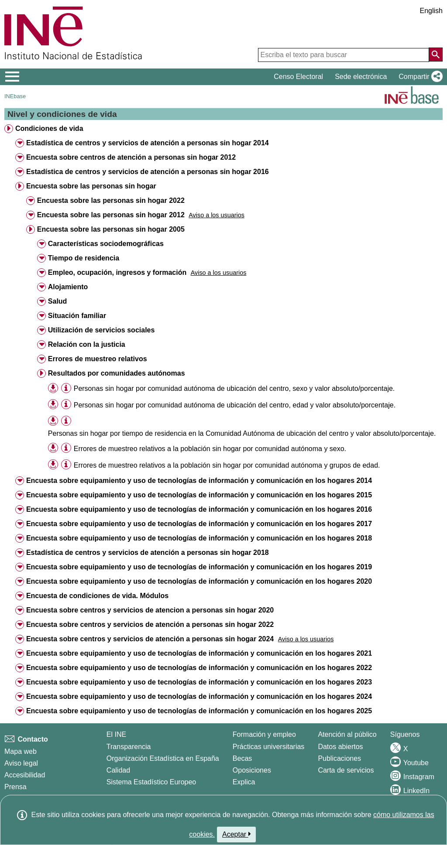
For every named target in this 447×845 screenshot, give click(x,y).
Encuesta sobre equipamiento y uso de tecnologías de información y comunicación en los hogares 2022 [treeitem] (199, 667)
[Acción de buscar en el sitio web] (436, 55)
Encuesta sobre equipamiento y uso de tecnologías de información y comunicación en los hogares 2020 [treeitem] (199, 581)
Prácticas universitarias (269, 746)
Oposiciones (252, 770)
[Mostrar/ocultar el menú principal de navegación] (12, 77)
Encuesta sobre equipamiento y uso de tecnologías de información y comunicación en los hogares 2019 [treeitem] (199, 567)
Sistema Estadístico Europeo (151, 782)
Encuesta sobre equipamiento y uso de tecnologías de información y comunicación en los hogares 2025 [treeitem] (199, 711)
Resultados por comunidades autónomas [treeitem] (116, 373)
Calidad (118, 770)
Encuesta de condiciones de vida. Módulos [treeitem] (97, 595)
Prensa (15, 786)
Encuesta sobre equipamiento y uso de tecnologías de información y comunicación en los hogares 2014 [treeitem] (199, 480)
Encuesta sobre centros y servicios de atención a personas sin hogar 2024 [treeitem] (150, 639)
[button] (419, 77)
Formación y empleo (264, 734)
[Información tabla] (66, 388)
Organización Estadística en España (163, 758)
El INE (116, 734)
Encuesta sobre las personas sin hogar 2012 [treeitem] (111, 215)
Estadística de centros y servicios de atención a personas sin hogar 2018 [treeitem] (147, 552)
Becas (242, 758)
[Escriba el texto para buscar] (343, 55)
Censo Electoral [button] (298, 76)
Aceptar (236, 834)
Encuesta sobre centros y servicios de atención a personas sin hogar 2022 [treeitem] (150, 624)
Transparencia (129, 746)
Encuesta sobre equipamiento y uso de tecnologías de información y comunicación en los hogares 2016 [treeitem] (199, 509)
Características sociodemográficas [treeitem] (106, 243)
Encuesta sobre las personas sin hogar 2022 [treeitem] (111, 200)
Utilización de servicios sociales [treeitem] (101, 330)
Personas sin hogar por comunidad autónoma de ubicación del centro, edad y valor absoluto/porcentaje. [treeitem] (234, 405)
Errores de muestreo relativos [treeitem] (97, 359)
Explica (244, 782)
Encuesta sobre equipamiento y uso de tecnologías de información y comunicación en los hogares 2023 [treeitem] (199, 682)
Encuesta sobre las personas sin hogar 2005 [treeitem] (111, 229)
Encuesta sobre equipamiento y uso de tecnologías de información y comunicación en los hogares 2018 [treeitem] (199, 538)
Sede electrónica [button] (361, 76)
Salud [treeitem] (57, 301)
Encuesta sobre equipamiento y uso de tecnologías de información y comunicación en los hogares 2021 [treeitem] (199, 653)
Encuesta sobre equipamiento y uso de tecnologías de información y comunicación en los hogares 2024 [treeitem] (199, 696)
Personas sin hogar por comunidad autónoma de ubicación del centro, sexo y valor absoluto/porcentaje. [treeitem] (234, 388)
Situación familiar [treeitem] (77, 315)
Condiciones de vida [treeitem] (49, 128)
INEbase (15, 96)
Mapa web (20, 751)
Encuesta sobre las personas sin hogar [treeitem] (91, 186)
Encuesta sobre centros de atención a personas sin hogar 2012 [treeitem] (131, 157)
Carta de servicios (346, 770)
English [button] (431, 10)
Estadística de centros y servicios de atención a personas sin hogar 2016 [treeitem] (147, 171)
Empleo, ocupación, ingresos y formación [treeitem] (117, 272)
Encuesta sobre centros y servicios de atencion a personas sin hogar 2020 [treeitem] (150, 610)
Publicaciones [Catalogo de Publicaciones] (339, 758)
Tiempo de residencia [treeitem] (83, 258)
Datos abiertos (340, 746)
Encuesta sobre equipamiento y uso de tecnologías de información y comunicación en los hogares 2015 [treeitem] (199, 495)
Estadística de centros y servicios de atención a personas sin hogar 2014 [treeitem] (147, 143)
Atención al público (347, 734)
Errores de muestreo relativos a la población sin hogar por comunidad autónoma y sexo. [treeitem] (210, 448)
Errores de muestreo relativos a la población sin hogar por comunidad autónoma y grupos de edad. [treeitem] (227, 465)
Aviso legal (21, 763)
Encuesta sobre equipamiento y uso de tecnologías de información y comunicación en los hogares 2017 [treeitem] (199, 523)
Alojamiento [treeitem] (68, 287)
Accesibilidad (24, 775)
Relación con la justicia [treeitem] (86, 344)
